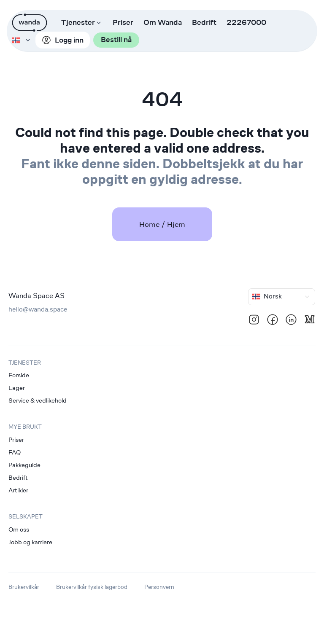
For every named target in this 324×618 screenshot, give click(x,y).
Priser (123, 22)
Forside (18, 375)
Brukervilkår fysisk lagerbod (91, 587)
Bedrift (204, 22)
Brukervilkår (23, 587)
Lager (16, 388)
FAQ (14, 452)
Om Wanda (162, 22)
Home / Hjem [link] (162, 224)
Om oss (18, 529)
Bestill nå (94, 40)
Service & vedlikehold (37, 400)
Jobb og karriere (30, 542)
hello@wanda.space (37, 309)
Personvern (159, 587)
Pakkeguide (24, 465)
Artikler (18, 490)
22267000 (246, 22)
